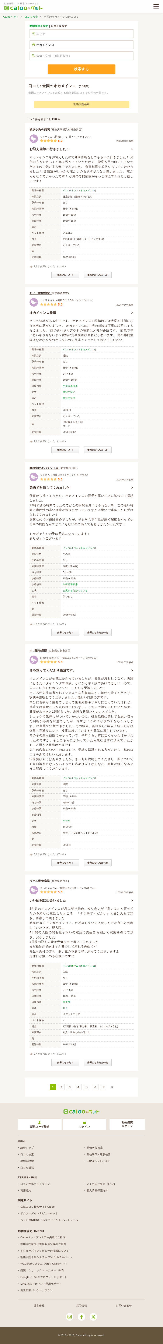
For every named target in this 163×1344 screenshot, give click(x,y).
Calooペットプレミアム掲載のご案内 (43, 1237)
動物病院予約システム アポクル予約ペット (46, 1257)
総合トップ (27, 1147)
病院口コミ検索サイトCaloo (37, 1206)
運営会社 (39, 1305)
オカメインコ (87, 190)
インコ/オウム (71, 190)
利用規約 (25, 1190)
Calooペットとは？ (98, 1161)
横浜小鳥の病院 (40, 129)
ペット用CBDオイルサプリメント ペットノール (49, 1219)
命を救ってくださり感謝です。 (53, 670)
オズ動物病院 (39, 650)
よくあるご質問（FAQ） (101, 1183)
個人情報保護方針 (97, 1190)
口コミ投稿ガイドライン (35, 1183)
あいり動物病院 (40, 293)
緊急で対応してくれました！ (51, 487)
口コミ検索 (31, 16)
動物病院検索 (81, 104)
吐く (65, 1008)
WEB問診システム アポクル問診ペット (44, 1263)
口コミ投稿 (27, 1167)
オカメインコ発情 (43, 312)
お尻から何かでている (75, 590)
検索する (81, 69)
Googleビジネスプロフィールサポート (43, 1277)
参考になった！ (65, 275)
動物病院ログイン (127, 1124)
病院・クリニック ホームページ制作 (42, 1270)
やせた (66, 820)
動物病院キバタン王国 (44, 468)
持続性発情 (69, 398)
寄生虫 (66, 1002)
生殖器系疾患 (70, 386)
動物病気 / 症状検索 (99, 1154)
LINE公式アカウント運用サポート (41, 1283)
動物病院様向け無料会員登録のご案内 (43, 1244)
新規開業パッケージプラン (36, 1290)
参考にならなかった (97, 275)
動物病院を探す (39, 26)
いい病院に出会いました (48, 900)
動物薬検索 (27, 1161)
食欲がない (69, 392)
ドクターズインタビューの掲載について (44, 1250)
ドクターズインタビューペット (39, 1213)
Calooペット (11, 16)
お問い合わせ (124, 1305)
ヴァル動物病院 (40, 880)
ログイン (84, 1124)
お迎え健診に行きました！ (49, 149)
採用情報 (81, 1305)
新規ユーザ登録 (39, 1124)
